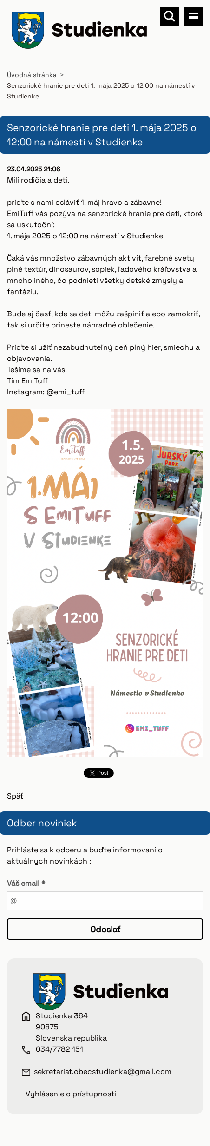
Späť (15, 796)
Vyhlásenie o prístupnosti (71, 1094)
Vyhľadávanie (169, 16)
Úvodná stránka (32, 75)
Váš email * (26, 883)
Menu (193, 16)
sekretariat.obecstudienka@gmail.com (102, 1071)
